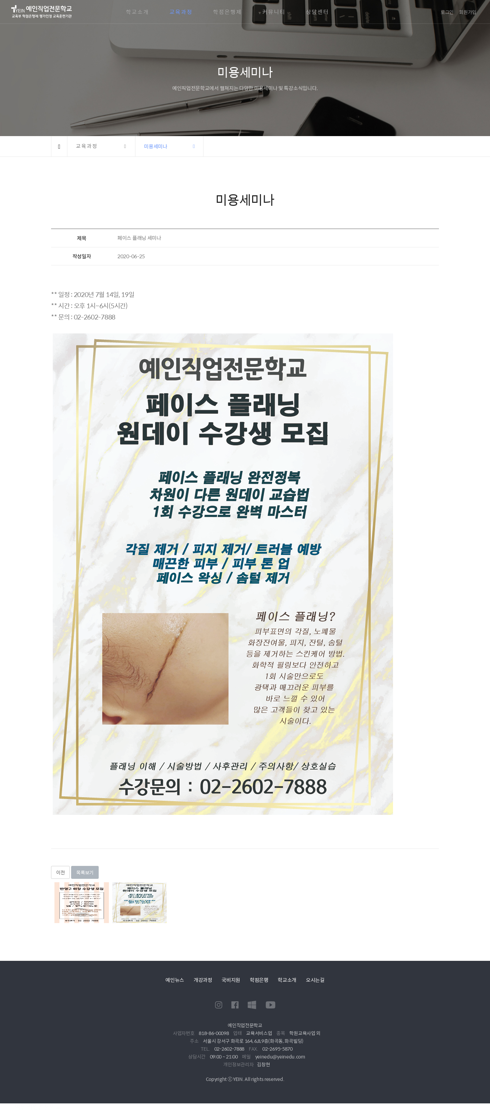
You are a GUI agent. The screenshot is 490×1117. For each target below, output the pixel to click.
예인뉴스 (174, 980)
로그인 (447, 12)
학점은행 (259, 980)
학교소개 (137, 12)
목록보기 (85, 872)
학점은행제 (227, 12)
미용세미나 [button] (155, 146)
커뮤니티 (273, 12)
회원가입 (467, 12)
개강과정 (203, 980)
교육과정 (181, 12)
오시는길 (315, 980)
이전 (60, 872)
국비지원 (231, 980)
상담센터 (317, 12)
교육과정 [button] (87, 146)
